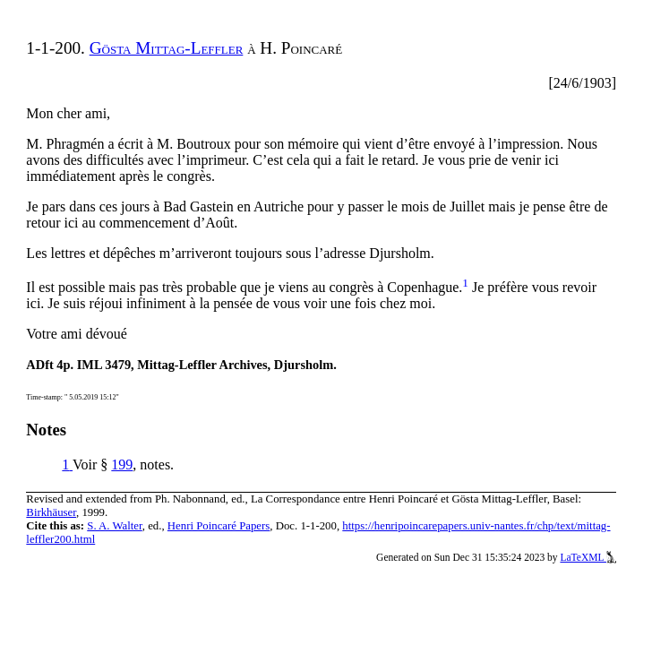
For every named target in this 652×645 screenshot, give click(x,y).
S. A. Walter (114, 526)
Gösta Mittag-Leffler (167, 48)
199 (122, 464)
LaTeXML (588, 557)
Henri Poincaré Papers (218, 526)
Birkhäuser (51, 512)
